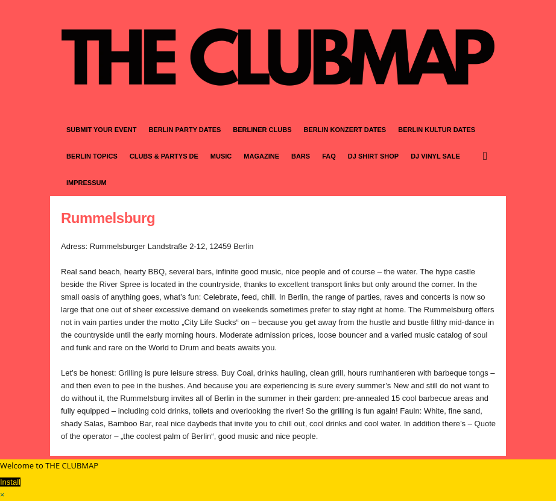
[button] (488, 156)
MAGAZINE (261, 156)
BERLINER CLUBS (262, 129)
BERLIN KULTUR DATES (436, 129)
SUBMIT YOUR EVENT (101, 129)
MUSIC (221, 156)
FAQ (329, 156)
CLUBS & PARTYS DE (164, 156)
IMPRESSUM (86, 182)
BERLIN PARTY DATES (185, 129)
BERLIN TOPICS (92, 156)
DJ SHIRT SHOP (373, 156)
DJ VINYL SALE (435, 156)
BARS (300, 156)
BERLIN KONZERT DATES (345, 129)
